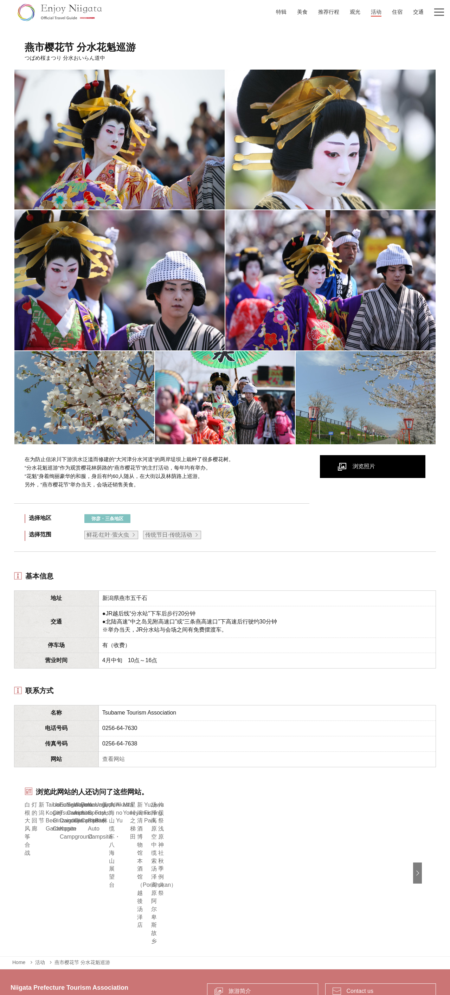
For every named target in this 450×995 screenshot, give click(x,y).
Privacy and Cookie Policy (263, 961)
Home (18, 897)
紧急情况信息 (170, 961)
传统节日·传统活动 (168, 535)
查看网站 (113, 759)
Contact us (360, 926)
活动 (40, 897)
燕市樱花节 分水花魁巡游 (82, 897)
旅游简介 (240, 926)
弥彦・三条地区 (107, 518)
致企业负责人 (209, 961)
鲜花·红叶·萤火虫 (107, 535)
